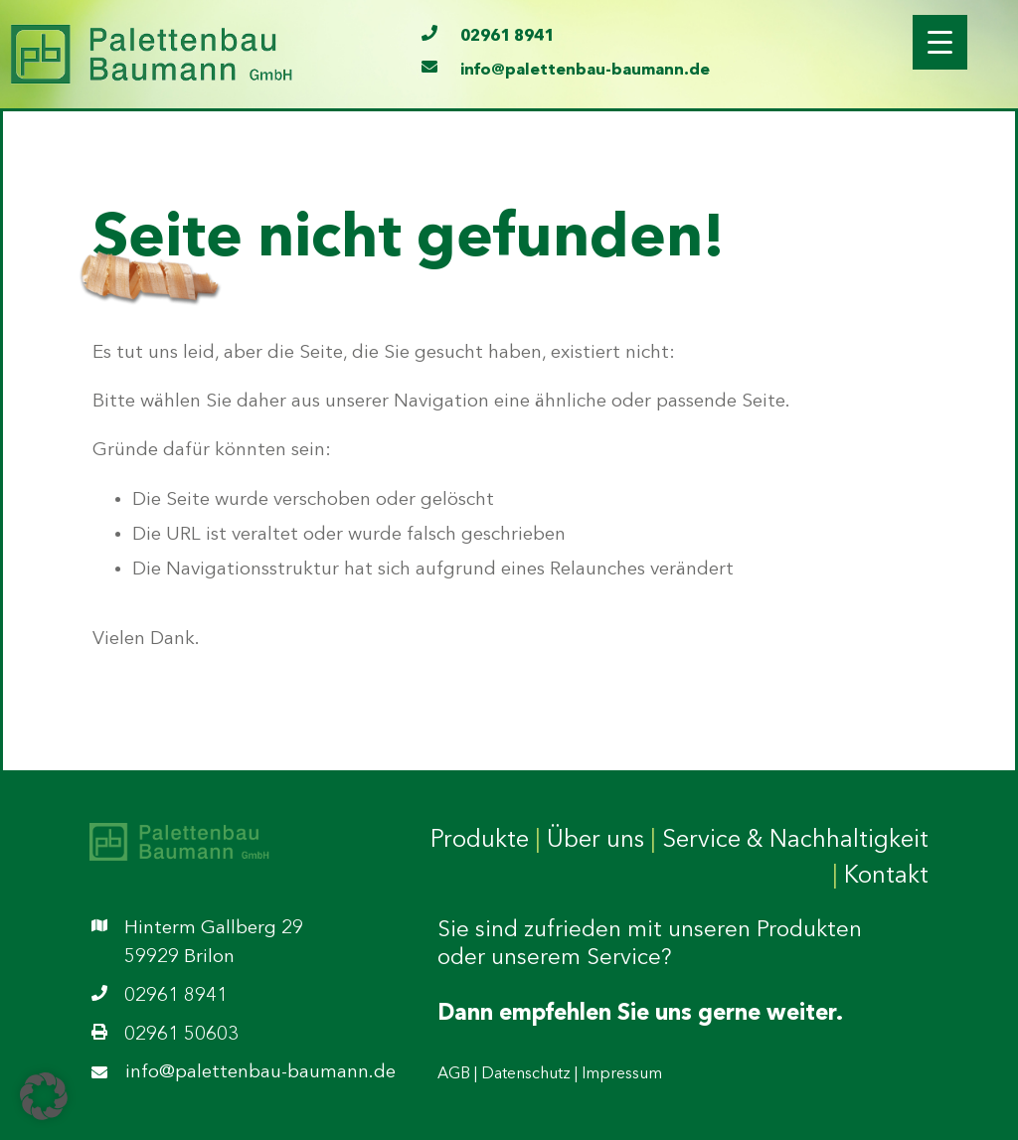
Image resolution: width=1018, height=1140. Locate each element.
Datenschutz (526, 1074)
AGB (453, 1074)
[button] (43, 1096)
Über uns (595, 841)
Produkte (479, 841)
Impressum (622, 1074)
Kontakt (886, 877)
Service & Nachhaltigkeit (795, 841)
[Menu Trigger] (940, 42)
